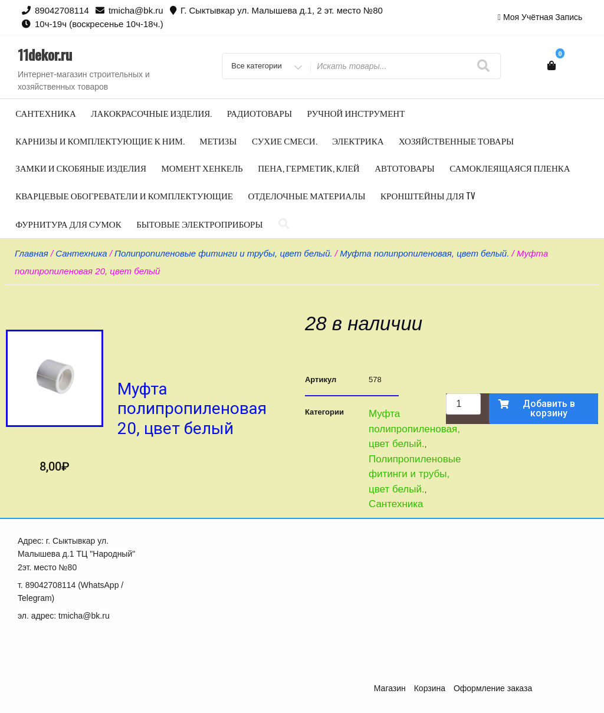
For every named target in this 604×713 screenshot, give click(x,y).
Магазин (390, 688)
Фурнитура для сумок (68, 223)
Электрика (357, 140)
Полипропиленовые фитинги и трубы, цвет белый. (223, 253)
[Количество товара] (463, 404)
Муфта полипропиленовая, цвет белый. (424, 253)
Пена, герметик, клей (309, 167)
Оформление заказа (493, 688)
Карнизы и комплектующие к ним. (100, 140)
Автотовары (405, 167)
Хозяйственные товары (456, 140)
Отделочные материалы (306, 195)
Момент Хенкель (201, 167)
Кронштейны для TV (427, 195)
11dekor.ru (45, 54)
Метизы (218, 140)
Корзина (429, 688)
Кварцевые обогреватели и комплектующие (124, 195)
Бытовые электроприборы (199, 223)
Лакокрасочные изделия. (151, 112)
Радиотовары (259, 112)
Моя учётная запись (542, 17)
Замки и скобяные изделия (80, 167)
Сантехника (45, 112)
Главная (31, 253)
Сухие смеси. (284, 140)
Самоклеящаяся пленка (509, 167)
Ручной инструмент (356, 112)
